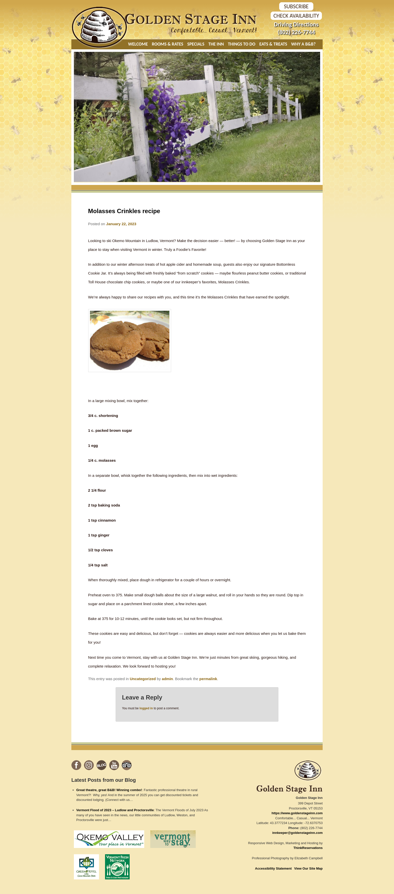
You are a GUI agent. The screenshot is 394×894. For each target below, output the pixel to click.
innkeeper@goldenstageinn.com (297, 833)
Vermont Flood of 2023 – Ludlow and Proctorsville (115, 810)
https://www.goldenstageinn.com (297, 813)
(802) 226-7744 (296, 32)
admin (167, 679)
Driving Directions (296, 24)
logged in (146, 708)
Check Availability (296, 15)
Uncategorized (143, 679)
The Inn (216, 44)
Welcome (138, 44)
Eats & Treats (273, 44)
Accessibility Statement (273, 868)
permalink (208, 679)
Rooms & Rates (167, 44)
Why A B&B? (303, 44)
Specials (195, 44)
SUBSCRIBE (296, 6)
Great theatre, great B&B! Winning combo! (109, 790)
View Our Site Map (308, 868)
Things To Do (241, 44)
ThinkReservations (308, 848)
